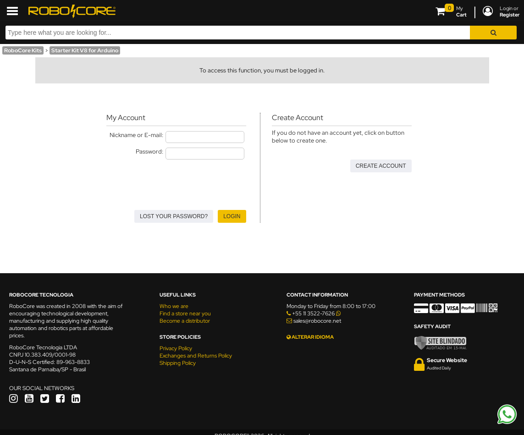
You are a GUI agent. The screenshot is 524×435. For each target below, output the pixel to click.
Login (231, 216)
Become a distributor (185, 321)
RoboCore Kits (23, 50)
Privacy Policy (176, 348)
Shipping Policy (178, 363)
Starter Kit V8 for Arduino (84, 50)
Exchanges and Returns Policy (196, 355)
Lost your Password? (174, 216)
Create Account (381, 166)
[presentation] (176, 182)
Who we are (174, 306)
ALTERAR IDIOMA (310, 337)
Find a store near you (185, 313)
